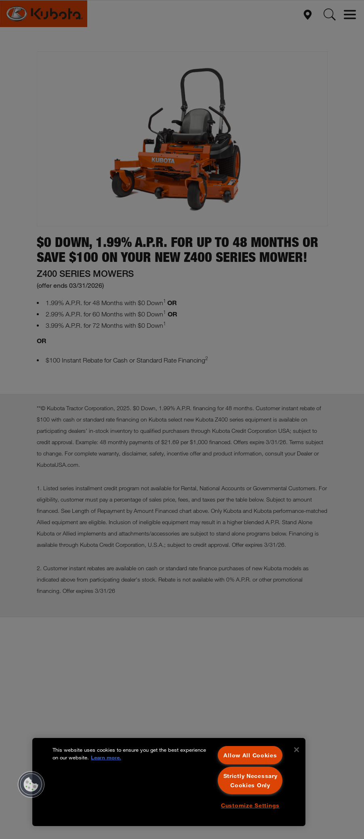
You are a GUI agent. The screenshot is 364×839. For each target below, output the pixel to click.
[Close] (296, 750)
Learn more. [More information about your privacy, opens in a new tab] (106, 757)
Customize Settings (250, 805)
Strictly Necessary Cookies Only (250, 780)
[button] (31, 784)
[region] (168, 782)
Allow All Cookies (250, 755)
